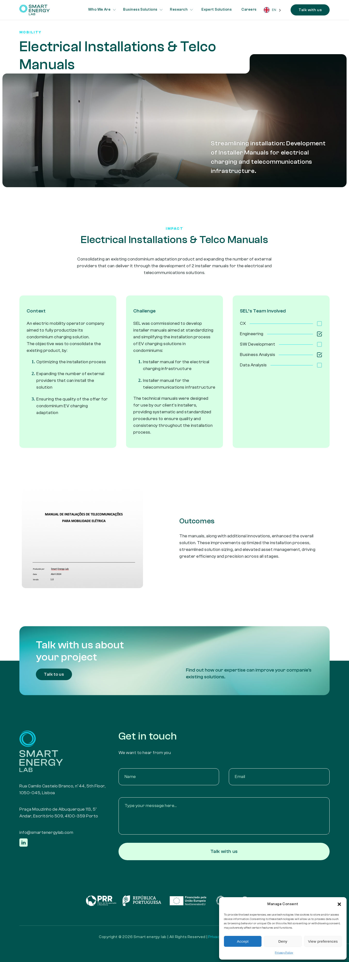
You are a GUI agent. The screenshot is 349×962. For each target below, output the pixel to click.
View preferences (323, 941)
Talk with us (310, 10)
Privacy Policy (284, 952)
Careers (248, 9)
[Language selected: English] (272, 10)
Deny (282, 941)
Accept (243, 941)
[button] (339, 904)
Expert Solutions (216, 9)
